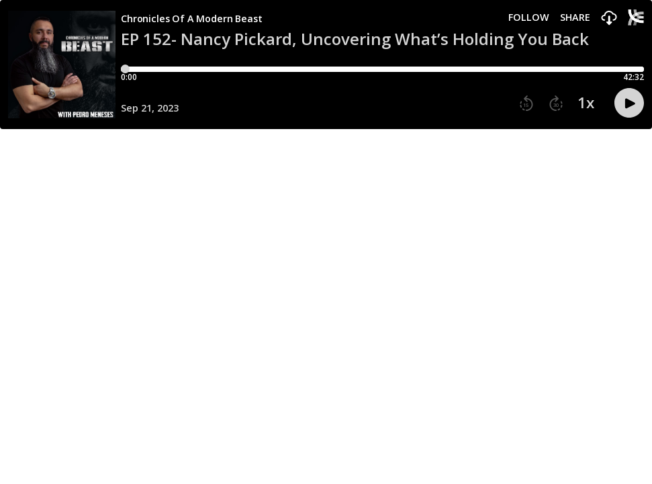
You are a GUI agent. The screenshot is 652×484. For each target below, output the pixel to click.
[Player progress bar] (382, 69)
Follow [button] (528, 17)
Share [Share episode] (575, 17)
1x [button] (585, 102)
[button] (609, 18)
